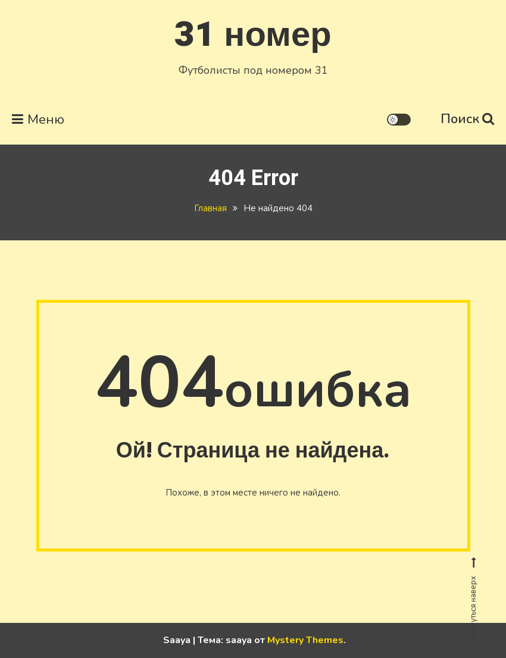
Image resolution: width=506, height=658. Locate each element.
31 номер (252, 35)
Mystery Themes (305, 640)
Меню (38, 120)
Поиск (467, 119)
